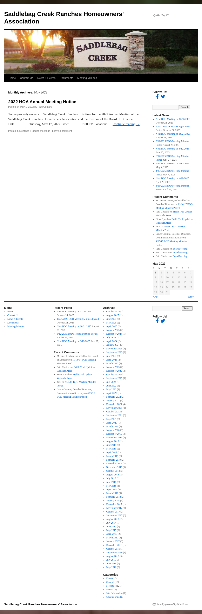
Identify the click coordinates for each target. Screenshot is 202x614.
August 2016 (112, 556)
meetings (45, 131)
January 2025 (113, 330)
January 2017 (113, 541)
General (110, 582)
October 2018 (113, 470)
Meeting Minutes (87, 77)
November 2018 (114, 467)
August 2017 (112, 519)
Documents (66, 77)
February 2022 (113, 396)
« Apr (155, 296)
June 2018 (111, 482)
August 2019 (112, 441)
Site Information (114, 593)
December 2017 (114, 504)
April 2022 (111, 393)
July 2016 (111, 559)
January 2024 (113, 344)
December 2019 (114, 433)
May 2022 (111, 389)
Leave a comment (62, 131)
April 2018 (111, 489)
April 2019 (111, 452)
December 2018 (114, 463)
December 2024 (114, 333)
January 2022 (113, 400)
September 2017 (114, 515)
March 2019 (112, 456)
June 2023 (111, 356)
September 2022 (114, 378)
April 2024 (111, 341)
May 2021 (111, 419)
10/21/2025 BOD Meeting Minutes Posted (78, 319)
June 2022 (111, 385)
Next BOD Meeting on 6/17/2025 (172, 163)
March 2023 (112, 363)
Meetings (24, 131)
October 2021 (113, 411)
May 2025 (111, 322)
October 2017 (113, 511)
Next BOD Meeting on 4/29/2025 (172, 178)
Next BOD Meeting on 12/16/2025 (173, 119)
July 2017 (111, 522)
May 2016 (111, 567)
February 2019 (113, 459)
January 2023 (113, 367)
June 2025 (111, 319)
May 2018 (111, 485)
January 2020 (113, 430)
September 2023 (114, 352)
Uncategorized (113, 596)
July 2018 (111, 478)
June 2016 (111, 563)
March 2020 (112, 426)
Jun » (191, 296)
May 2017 (111, 530)
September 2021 (114, 415)
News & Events (46, 77)
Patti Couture (45, 106)
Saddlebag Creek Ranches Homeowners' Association (40, 604)
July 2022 (111, 382)
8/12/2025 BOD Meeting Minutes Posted (77, 333)
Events (109, 578)
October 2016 (113, 548)
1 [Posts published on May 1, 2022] (155, 272)
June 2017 (111, 526)
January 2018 (113, 500)
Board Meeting (180, 248)
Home (12, 77)
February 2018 (113, 496)
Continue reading (126, 124)
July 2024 (111, 337)
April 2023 (111, 359)
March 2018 (112, 493)
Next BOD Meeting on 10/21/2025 (173, 133)
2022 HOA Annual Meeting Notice (42, 101)
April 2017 (111, 533)
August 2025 (112, 315)
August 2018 (112, 474)
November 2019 (114, 437)
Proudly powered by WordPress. (172, 604)
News (109, 589)
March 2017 (112, 537)
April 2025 (111, 326)
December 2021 (114, 404)
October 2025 (113, 311)
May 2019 (111, 448)
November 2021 (114, 407)
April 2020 (111, 422)
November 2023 (114, 348)
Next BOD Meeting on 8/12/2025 (172, 148)
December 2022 (114, 370)
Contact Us (26, 77)
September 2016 (114, 552)
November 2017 (114, 508)
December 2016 (114, 545)
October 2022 (113, 374)
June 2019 (111, 445)
